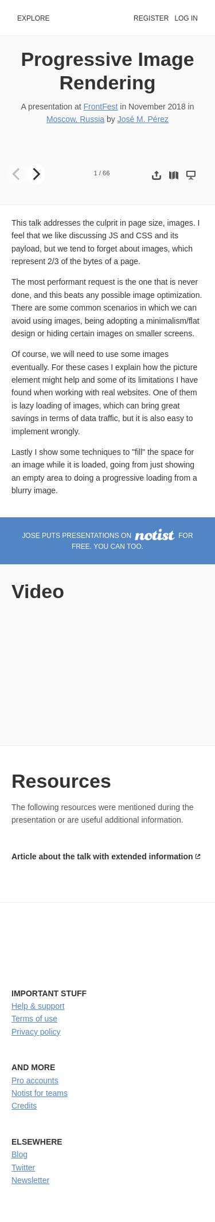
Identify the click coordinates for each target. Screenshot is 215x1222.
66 (106, 173)
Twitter (23, 1167)
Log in (186, 18)
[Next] (35, 174)
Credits (24, 1105)
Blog (19, 1154)
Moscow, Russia (75, 119)
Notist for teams (39, 1093)
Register (151, 18)
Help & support (38, 1006)
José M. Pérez (143, 119)
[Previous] (17, 174)
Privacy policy (36, 1031)
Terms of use (34, 1018)
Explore (33, 18)
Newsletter (30, 1180)
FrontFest (100, 106)
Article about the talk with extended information (102, 856)
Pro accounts (34, 1080)
